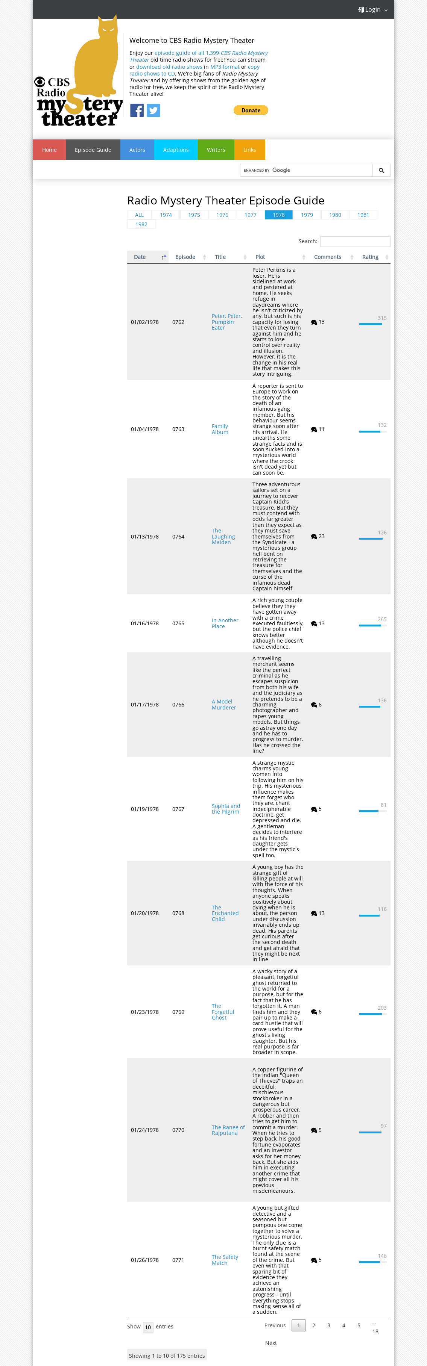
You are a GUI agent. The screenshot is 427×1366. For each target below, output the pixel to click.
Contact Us (68, 1281)
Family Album (217, 406)
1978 (279, 214)
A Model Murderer (212, 646)
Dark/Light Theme (68, 1308)
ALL (139, 214)
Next (271, 1221)
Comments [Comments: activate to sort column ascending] (331, 257)
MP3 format (225, 66)
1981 (363, 214)
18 (375, 1209)
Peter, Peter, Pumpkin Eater (218, 313)
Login (369, 9)
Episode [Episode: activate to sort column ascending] (179, 257)
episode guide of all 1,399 (198, 56)
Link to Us (68, 1290)
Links (249, 149)
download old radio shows (169, 66)
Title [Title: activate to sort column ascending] (208, 257)
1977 (251, 214)
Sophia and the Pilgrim (219, 739)
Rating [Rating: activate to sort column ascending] (366, 257)
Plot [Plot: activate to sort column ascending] (256, 257)
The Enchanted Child (219, 832)
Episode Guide (93, 149)
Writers (216, 149)
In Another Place (220, 574)
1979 (307, 214)
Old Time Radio (120, 1274)
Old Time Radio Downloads (213, 1330)
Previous (275, 1204)
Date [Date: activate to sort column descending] (140, 257)
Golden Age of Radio (233, 1274)
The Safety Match (213, 1144)
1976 (222, 214)
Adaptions (176, 149)
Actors (137, 149)
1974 (166, 214)
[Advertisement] (78, 299)
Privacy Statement (67, 1299)
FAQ (68, 1272)
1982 (141, 224)
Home (49, 149)
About (68, 1263)
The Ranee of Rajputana (216, 1026)
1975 (194, 214)
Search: (345, 241)
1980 (335, 214)
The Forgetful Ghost (216, 919)
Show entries (150, 1205)
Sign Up (364, 1281)
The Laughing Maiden (217, 498)
